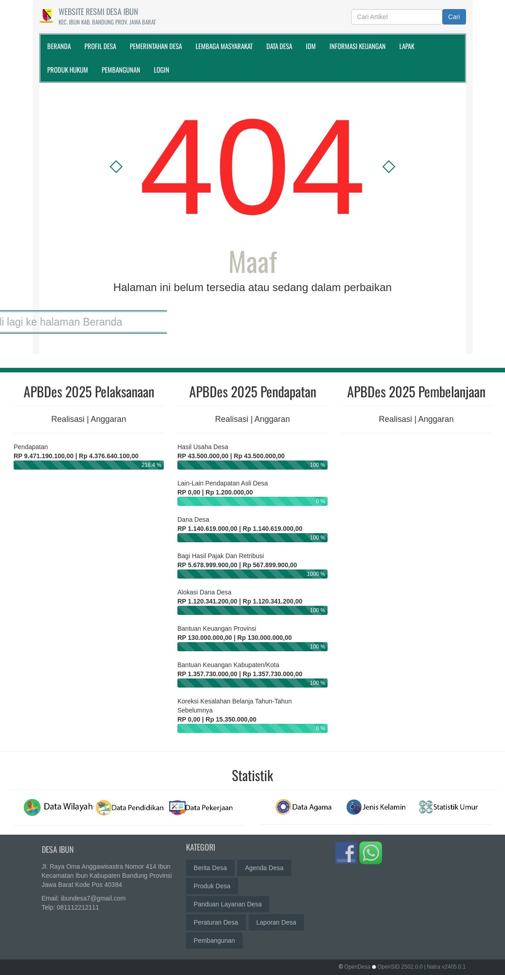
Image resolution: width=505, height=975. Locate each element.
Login (161, 69)
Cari (454, 16)
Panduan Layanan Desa (228, 902)
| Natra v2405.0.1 (445, 967)
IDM (311, 46)
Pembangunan (121, 69)
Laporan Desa (276, 920)
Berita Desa (210, 865)
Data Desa (279, 46)
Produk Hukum (67, 69)
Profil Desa (100, 46)
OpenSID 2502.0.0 (400, 967)
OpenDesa (357, 967)
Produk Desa (212, 883)
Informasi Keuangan (357, 46)
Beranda (59, 46)
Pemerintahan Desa (156, 46)
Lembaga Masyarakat (224, 46)
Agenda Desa (264, 865)
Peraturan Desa (216, 920)
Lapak (406, 46)
